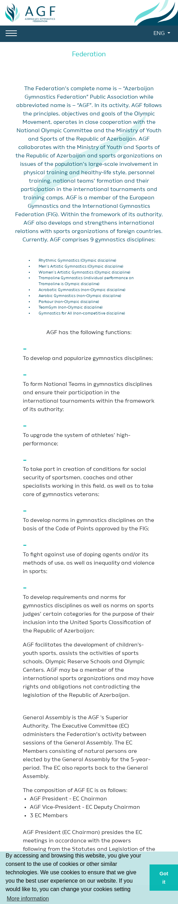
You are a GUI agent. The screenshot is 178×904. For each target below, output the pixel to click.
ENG (159, 33)
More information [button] (28, 899)
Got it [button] (163, 878)
